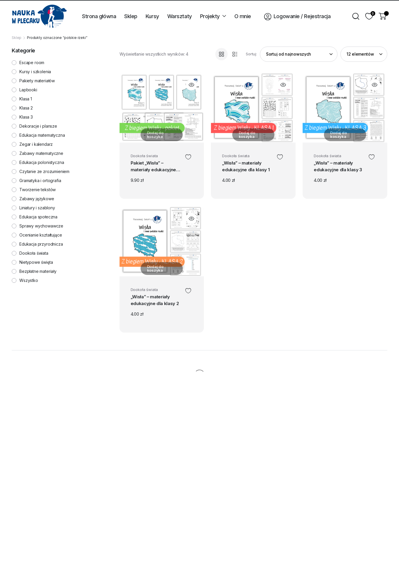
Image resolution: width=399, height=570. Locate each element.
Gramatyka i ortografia (40, 181)
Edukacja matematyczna (42, 135)
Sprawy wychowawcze (41, 226)
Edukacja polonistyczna (41, 162)
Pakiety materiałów (37, 81)
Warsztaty (179, 16)
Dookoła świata (144, 155)
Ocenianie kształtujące (40, 235)
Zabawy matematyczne (41, 153)
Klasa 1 (25, 99)
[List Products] (235, 54)
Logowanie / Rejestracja (295, 16)
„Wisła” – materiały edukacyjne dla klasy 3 (338, 168)
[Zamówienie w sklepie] (298, 54)
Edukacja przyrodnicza (41, 244)
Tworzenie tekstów (37, 190)
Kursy (152, 16)
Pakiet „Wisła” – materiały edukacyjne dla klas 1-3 (156, 168)
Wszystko (28, 280)
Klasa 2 (26, 108)
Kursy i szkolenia (35, 72)
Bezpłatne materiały (38, 271)
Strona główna (99, 16)
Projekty (210, 16)
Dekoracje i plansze (38, 126)
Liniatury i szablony (37, 208)
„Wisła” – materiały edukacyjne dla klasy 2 (155, 302)
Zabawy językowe (36, 199)
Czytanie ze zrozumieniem (44, 172)
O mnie (242, 16)
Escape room (31, 63)
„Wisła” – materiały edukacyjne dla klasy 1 (248, 167)
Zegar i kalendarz (36, 144)
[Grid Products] (221, 54)
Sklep (130, 16)
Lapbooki (28, 90)
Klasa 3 (26, 117)
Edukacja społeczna (38, 217)
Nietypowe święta (36, 262)
